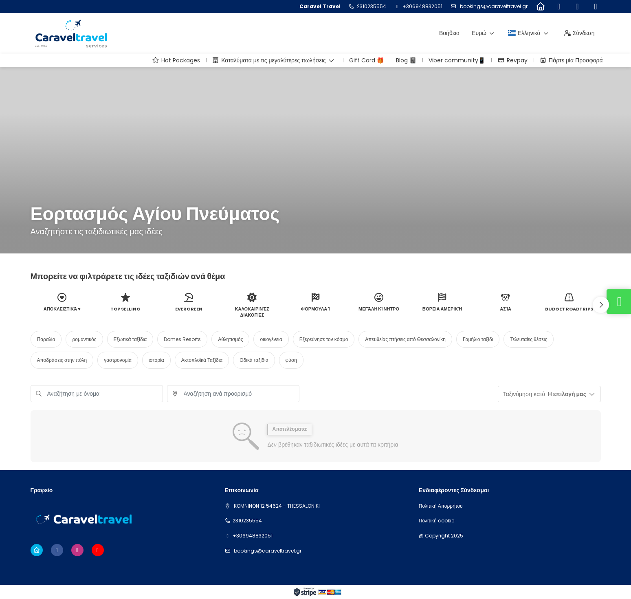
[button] (601, 305)
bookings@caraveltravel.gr (493, 6)
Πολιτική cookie (436, 521)
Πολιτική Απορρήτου (441, 506)
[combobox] (233, 393)
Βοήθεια (449, 33)
